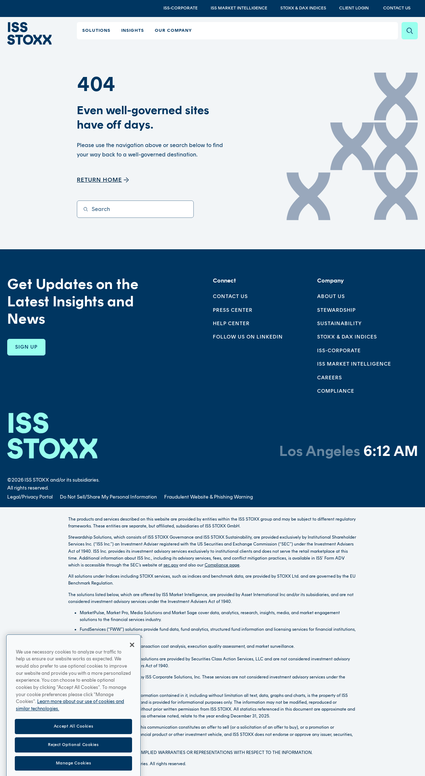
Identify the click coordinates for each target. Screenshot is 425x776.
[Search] (410, 30)
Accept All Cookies (73, 757)
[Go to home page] (28, 33)
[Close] (132, 676)
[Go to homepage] (52, 435)
